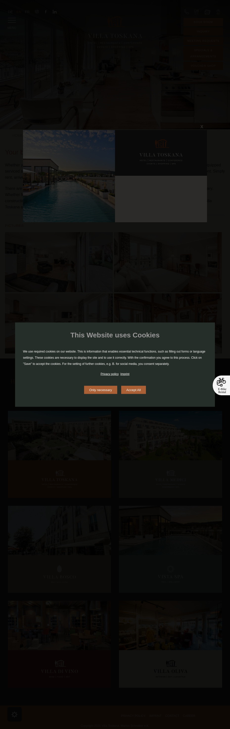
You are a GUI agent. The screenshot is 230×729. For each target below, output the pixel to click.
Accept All (133, 390)
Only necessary (100, 390)
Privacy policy (110, 374)
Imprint (125, 374)
